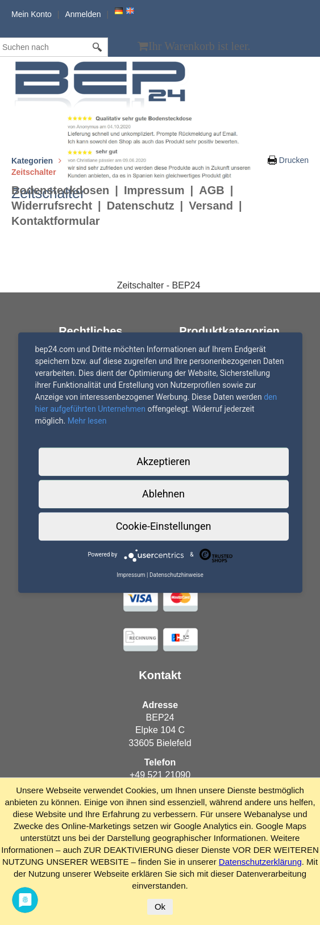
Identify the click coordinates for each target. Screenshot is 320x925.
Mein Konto (31, 14)
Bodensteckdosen (60, 190)
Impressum (154, 190)
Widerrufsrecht (51, 205)
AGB (211, 190)
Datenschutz (140, 205)
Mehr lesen (87, 420)
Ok (160, 906)
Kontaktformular (55, 221)
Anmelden (83, 14)
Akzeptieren (163, 461)
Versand (211, 205)
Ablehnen (163, 494)
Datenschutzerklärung (260, 862)
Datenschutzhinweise (176, 575)
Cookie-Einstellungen (163, 526)
